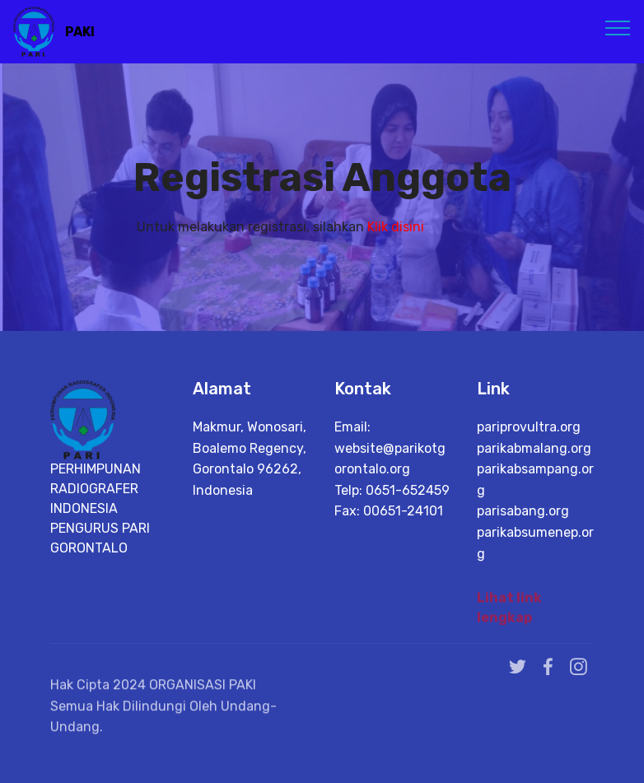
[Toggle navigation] (618, 27)
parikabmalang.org (534, 448)
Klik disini (395, 227)
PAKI (80, 32)
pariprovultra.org (529, 427)
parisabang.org (523, 511)
